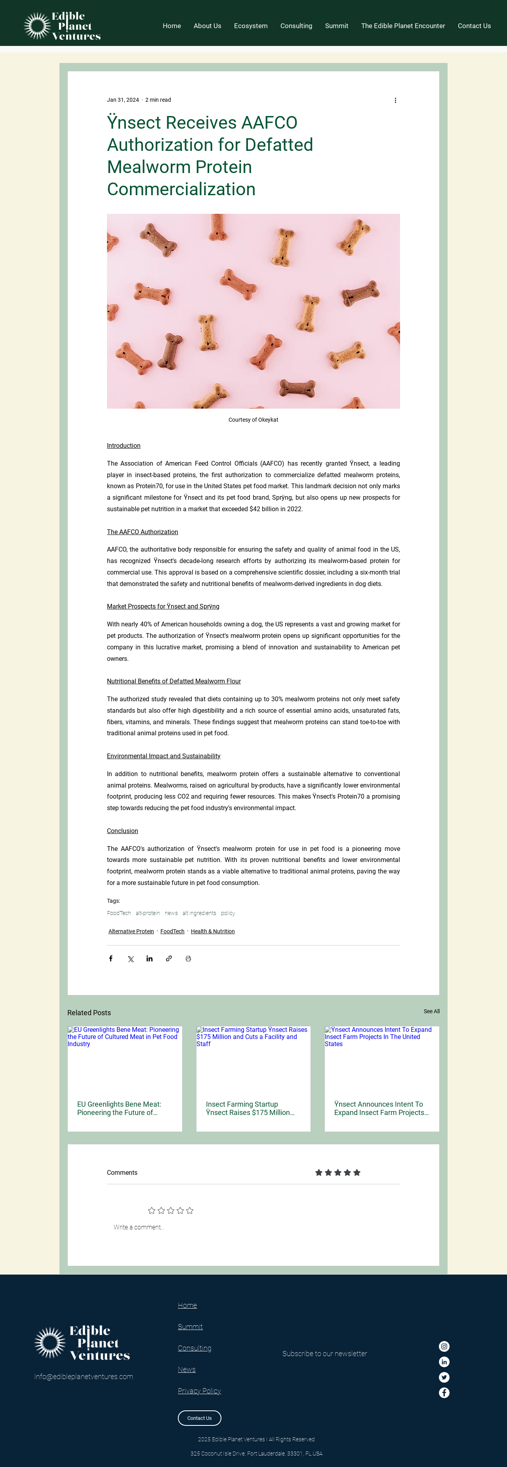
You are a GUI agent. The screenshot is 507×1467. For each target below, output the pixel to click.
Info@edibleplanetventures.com (83, 1376)
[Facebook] (444, 1392)
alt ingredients (199, 913)
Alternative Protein (131, 931)
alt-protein (148, 913)
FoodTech (119, 913)
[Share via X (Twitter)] (130, 958)
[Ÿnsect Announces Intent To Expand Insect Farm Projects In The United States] (382, 1058)
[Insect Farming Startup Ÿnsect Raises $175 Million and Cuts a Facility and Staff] (253, 1058)
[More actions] (395, 100)
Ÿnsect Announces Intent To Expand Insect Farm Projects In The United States (379, 1108)
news (171, 913)
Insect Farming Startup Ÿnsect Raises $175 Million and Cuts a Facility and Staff (250, 1108)
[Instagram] (444, 1346)
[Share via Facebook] (110, 958)
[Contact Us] (199, 1418)
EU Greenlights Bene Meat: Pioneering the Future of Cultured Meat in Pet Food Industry (119, 1108)
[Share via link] (169, 958)
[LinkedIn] (444, 1362)
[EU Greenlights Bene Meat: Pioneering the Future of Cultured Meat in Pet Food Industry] (125, 1058)
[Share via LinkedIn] (149, 958)
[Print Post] (188, 958)
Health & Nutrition (213, 931)
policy (228, 913)
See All (432, 1011)
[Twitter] (444, 1377)
